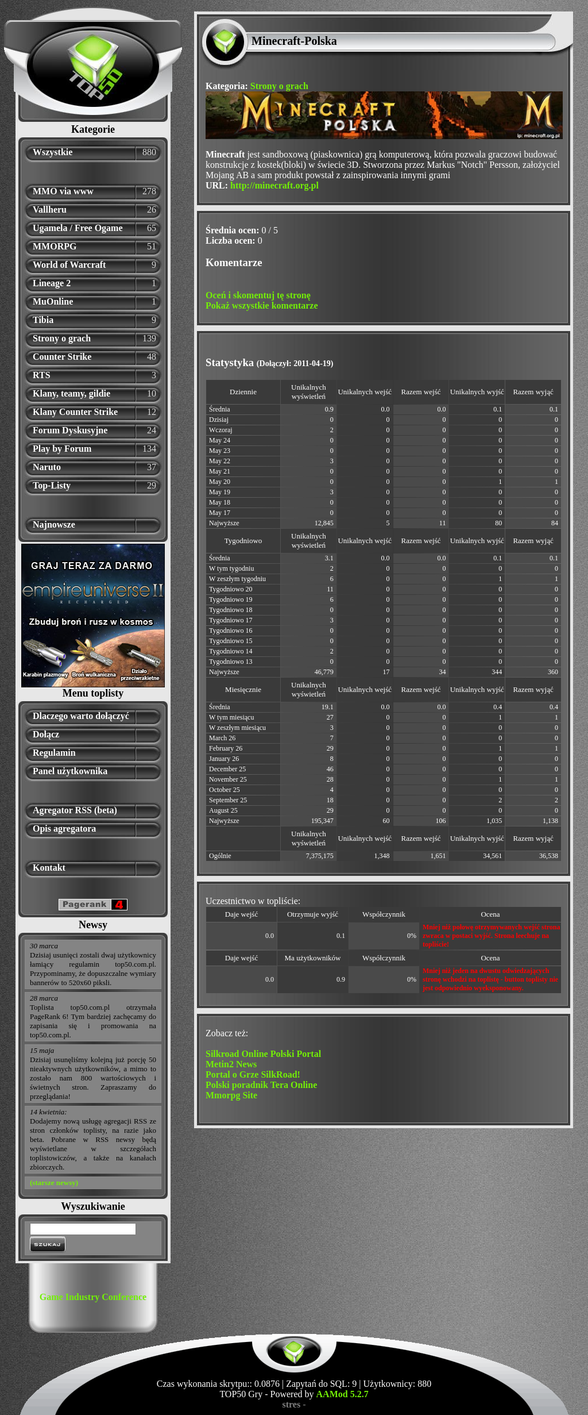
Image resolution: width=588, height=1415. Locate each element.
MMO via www (63, 191)
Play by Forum (62, 448)
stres (291, 1404)
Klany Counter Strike (75, 412)
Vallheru (50, 209)
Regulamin (54, 753)
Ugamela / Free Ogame (78, 228)
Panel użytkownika (70, 771)
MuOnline (53, 301)
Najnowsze (54, 524)
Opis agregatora (64, 828)
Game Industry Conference (93, 1297)
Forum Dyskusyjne (70, 430)
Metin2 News (231, 1064)
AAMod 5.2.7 (342, 1394)
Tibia (43, 320)
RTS (42, 375)
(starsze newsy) (54, 1182)
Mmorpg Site (231, 1095)
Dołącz (46, 734)
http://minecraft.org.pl (274, 185)
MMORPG (54, 246)
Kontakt (49, 867)
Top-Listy (52, 485)
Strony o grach (62, 338)
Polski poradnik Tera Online (261, 1085)
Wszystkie (52, 152)
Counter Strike (62, 357)
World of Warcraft (69, 265)
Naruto (47, 467)
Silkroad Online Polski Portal (263, 1054)
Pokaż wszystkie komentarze (262, 305)
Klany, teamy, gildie (71, 393)
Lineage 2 (52, 283)
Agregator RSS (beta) (75, 810)
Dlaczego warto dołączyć (81, 716)
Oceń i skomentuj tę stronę (258, 295)
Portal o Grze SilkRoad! (253, 1074)
